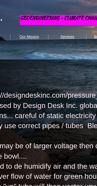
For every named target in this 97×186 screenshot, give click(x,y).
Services (67, 37)
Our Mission (29, 37)
